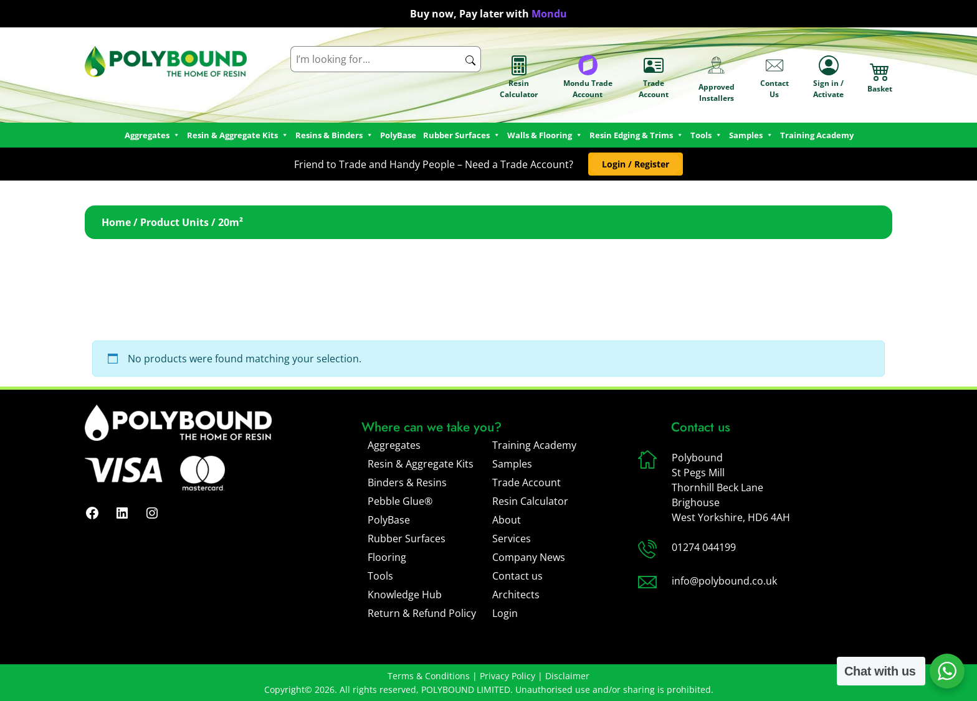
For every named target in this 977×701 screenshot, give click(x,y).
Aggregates (394, 445)
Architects (516, 594)
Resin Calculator (519, 77)
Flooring (387, 557)
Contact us (517, 576)
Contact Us (774, 77)
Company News (528, 557)
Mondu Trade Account (587, 77)
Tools (706, 135)
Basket (879, 77)
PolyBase (398, 135)
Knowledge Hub (405, 594)
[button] (635, 164)
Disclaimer (567, 676)
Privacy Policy (507, 676)
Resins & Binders (334, 135)
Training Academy (817, 135)
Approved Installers (716, 77)
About (506, 520)
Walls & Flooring (545, 135)
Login (505, 613)
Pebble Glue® (400, 501)
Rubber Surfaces (461, 135)
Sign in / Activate (828, 77)
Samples (512, 464)
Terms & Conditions (429, 676)
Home (116, 222)
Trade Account (654, 77)
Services (511, 538)
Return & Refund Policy (422, 613)
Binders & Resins (407, 482)
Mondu (549, 14)
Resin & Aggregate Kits (421, 464)
